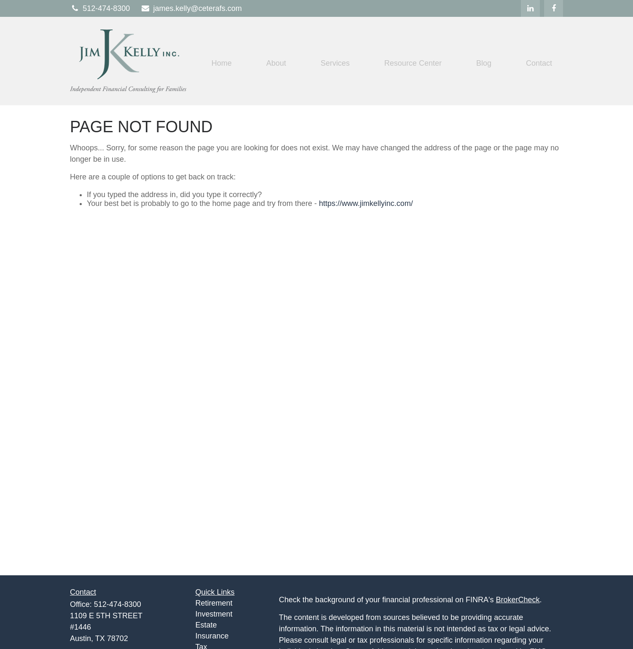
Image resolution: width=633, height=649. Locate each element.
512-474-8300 (100, 8)
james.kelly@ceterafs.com (190, 8)
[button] (221, 63)
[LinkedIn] (530, 8)
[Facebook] (553, 8)
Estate (206, 625)
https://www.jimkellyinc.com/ (366, 203)
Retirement (214, 603)
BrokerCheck (518, 600)
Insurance (212, 636)
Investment (214, 614)
